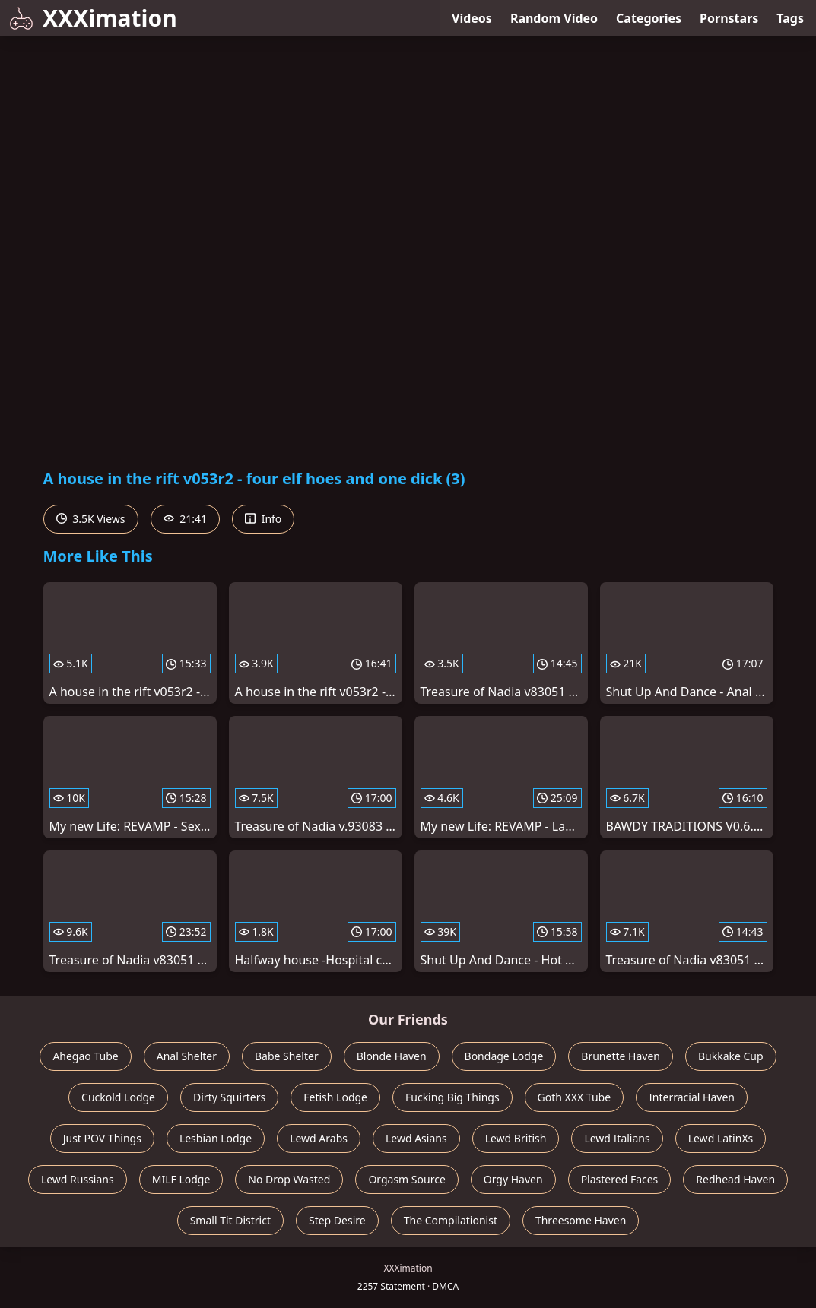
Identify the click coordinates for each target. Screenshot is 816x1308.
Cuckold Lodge (118, 1097)
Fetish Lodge (335, 1097)
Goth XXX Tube (574, 1097)
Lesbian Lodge (215, 1138)
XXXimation (93, 17)
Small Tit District (230, 1220)
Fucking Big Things (452, 1097)
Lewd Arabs (319, 1138)
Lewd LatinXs (721, 1138)
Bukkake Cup (731, 1056)
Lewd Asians (416, 1138)
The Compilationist (450, 1220)
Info (263, 518)
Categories (648, 18)
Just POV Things (102, 1138)
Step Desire (337, 1220)
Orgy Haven (513, 1179)
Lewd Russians (77, 1179)
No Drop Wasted (289, 1179)
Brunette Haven (620, 1056)
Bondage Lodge (504, 1056)
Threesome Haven (580, 1220)
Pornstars (729, 18)
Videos (472, 18)
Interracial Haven (692, 1097)
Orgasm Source (406, 1179)
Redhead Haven (735, 1179)
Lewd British (516, 1138)
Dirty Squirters (229, 1097)
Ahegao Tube (85, 1056)
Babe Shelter (287, 1056)
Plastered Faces (620, 1179)
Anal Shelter (187, 1056)
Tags (790, 18)
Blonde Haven (392, 1056)
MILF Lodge (181, 1179)
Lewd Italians (616, 1138)
